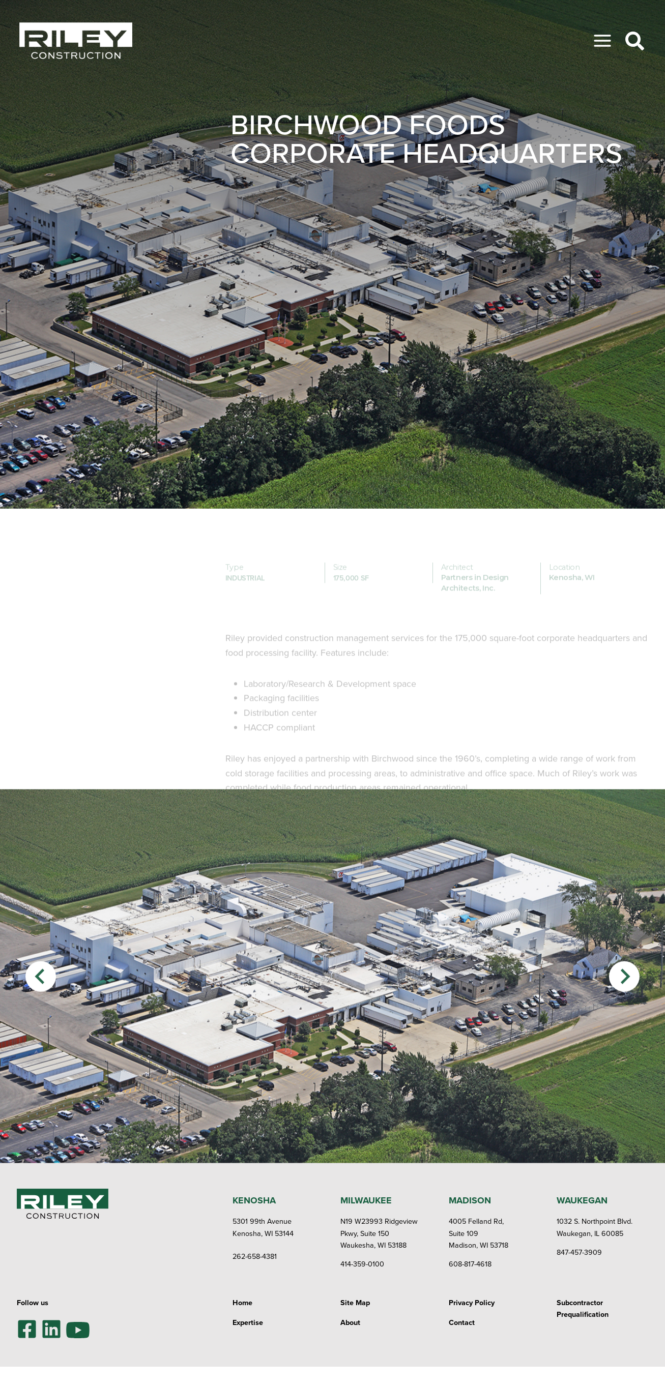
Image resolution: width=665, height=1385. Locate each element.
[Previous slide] (40, 1008)
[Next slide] (624, 1008)
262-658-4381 (255, 1256)
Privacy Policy (472, 1302)
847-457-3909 (579, 1252)
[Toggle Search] (635, 41)
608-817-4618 (470, 1263)
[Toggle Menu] (602, 40)
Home (242, 1302)
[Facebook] (27, 1329)
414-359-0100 (362, 1263)
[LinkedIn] (51, 1329)
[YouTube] (78, 1328)
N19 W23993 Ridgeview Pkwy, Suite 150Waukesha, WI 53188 (379, 1233)
